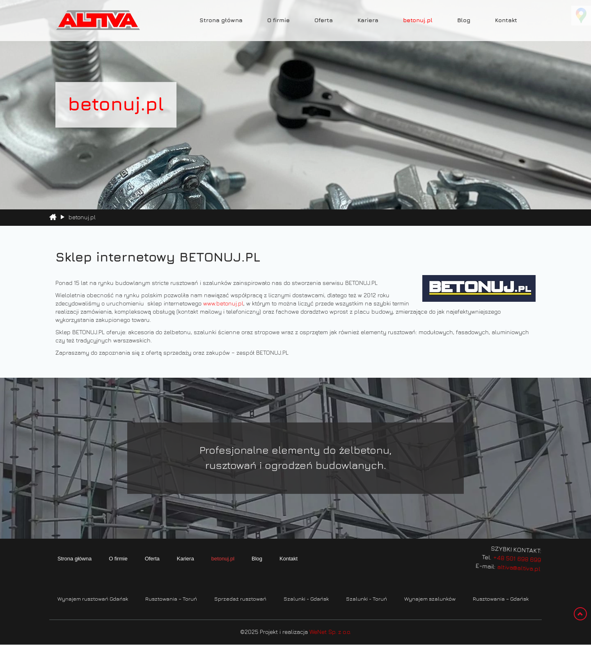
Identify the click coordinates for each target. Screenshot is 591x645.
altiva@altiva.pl (513, 563)
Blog (463, 20)
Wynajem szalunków (430, 599)
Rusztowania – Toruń (171, 599)
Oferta (323, 20)
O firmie (278, 20)
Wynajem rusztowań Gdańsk (92, 599)
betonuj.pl (418, 20)
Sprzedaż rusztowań (240, 599)
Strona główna (221, 20)
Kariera (367, 20)
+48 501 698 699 (511, 555)
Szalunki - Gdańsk (306, 599)
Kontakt (506, 20)
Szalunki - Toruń (366, 599)
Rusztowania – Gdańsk (501, 599)
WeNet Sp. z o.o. (330, 632)
